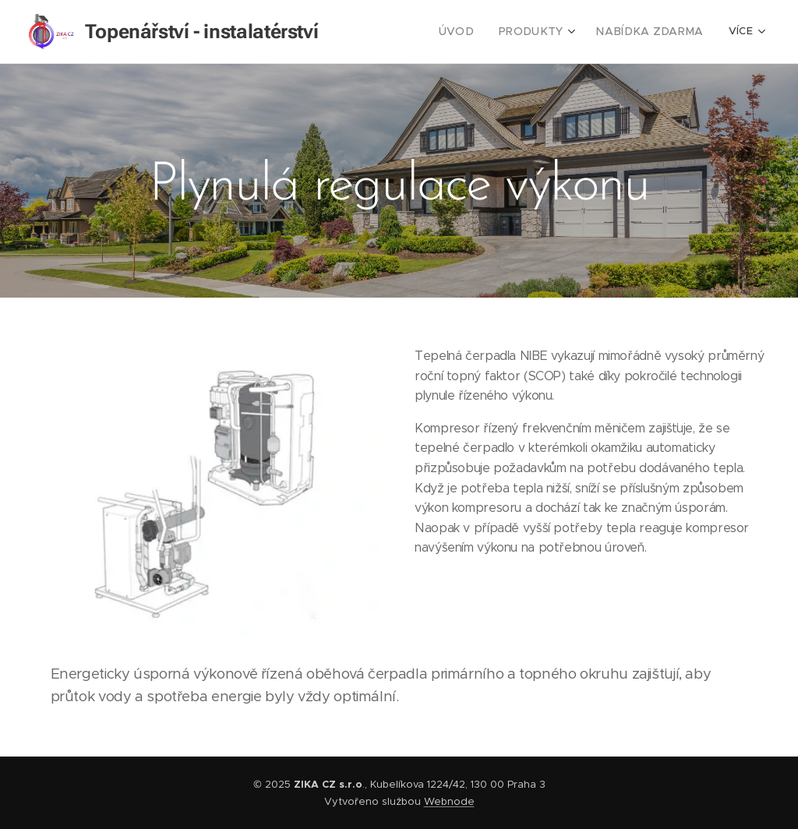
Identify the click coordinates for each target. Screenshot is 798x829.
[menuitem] (476, 31)
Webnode (449, 801)
